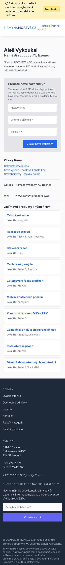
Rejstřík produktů (13, 429)
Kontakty (8, 416)
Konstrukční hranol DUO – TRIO (27, 313)
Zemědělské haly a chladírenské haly (31, 329)
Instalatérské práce (20, 346)
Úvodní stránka (12, 396)
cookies (7, 551)
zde (37, 561)
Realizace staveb (18, 231)
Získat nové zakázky (40, 144)
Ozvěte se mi (32, 517)
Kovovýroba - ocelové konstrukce (25, 170)
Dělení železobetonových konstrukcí (31, 362)
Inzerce (7, 409)
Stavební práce (17, 248)
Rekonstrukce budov (16, 166)
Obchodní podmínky (15, 402)
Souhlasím (51, 9)
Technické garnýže (20, 264)
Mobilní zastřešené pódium (25, 297)
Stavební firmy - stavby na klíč (22, 174)
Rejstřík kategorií (12, 422)
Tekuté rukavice (18, 215)
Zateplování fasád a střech (25, 280)
